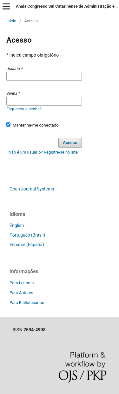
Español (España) (27, 244)
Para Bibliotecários (27, 302)
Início (11, 20)
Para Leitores (22, 282)
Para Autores (21, 292)
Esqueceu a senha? (24, 109)
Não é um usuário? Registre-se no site (43, 152)
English (17, 225)
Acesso (70, 142)
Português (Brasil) (27, 235)
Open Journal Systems (32, 188)
